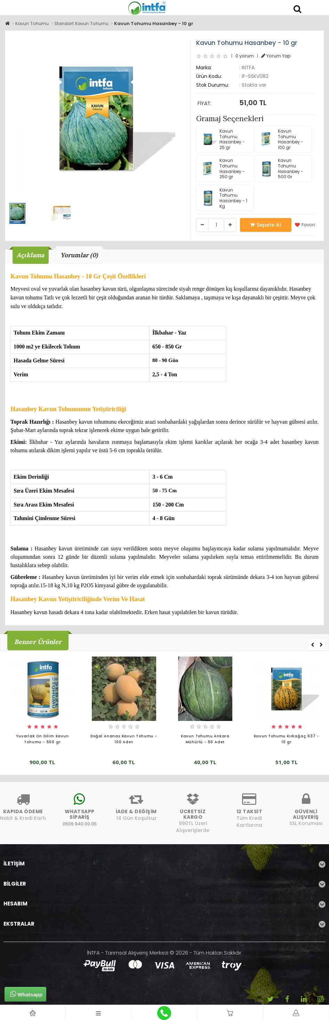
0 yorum (244, 56)
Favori (305, 225)
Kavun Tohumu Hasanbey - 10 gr (153, 23)
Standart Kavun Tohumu (81, 23)
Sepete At (265, 224)
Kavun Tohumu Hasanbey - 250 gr (222, 168)
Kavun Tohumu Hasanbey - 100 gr (280, 139)
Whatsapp (26, 993)
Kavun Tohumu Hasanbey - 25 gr (222, 139)
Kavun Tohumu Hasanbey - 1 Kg (223, 198)
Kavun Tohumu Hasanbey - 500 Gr (280, 168)
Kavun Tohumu (32, 23)
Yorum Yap (276, 56)
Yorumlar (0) (80, 255)
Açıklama (31, 255)
